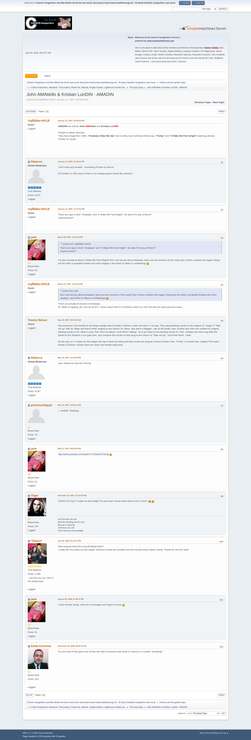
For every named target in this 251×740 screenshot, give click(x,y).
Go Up (29, 695)
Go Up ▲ (224, 733)
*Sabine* (36, 540)
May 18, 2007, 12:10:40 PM (69, 358)
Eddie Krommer (41, 646)
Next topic (218, 102)
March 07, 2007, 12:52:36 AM (70, 284)
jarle (34, 237)
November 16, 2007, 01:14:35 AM (72, 495)
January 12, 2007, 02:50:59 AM (71, 121)
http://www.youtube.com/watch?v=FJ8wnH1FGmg (83, 454)
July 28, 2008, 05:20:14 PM (69, 541)
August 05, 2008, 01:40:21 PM (70, 599)
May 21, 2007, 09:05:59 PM (69, 449)
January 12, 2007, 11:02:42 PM (71, 162)
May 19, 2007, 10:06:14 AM (69, 405)
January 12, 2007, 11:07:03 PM (71, 209)
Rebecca (36, 161)
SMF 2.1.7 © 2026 (30, 733)
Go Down (30, 112)
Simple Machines (46, 733)
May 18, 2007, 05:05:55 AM (69, 320)
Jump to (181, 713)
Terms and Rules (212, 733)
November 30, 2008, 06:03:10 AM (72, 646)
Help (202, 733)
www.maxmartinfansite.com (160, 41)
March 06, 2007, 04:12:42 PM (70, 237)
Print (222, 112)
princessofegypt (41, 405)
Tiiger (34, 495)
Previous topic (203, 102)
